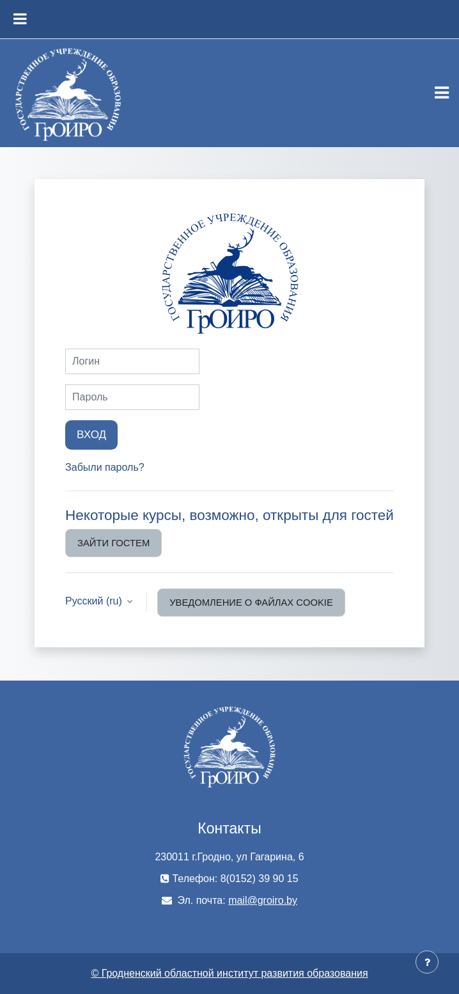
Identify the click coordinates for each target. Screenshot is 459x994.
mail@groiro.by (262, 900)
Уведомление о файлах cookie (251, 602)
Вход (91, 434)
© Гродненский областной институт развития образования (229, 973)
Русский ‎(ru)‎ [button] (95, 601)
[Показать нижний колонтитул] (427, 962)
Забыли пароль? (104, 467)
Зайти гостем (113, 543)
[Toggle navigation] (441, 93)
